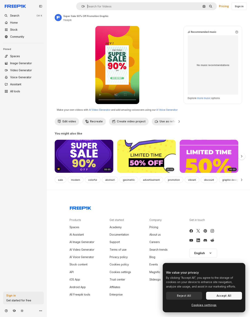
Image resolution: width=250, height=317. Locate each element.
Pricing (224, 6)
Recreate (94, 121)
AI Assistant (77, 234)
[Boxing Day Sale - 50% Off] (209, 156)
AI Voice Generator (167, 109)
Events (153, 264)
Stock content (79, 264)
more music (204, 98)
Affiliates (115, 287)
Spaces (74, 227)
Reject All (184, 295)
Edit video (67, 121)
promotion (174, 179)
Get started (117, 220)
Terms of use (118, 249)
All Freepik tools (80, 294)
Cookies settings (120, 272)
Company (155, 220)
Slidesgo (155, 279)
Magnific (154, 272)
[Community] (23, 37)
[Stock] (23, 30)
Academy (116, 227)
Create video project (129, 121)
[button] (81, 6)
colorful (92, 179)
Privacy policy (119, 257)
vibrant (192, 179)
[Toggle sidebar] (41, 6)
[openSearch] (23, 15)
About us (155, 234)
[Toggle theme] (22, 310)
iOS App (75, 279)
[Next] (179, 121)
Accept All (224, 295)
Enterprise (116, 294)
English (203, 253)
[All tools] (23, 91)
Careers (154, 242)
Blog (152, 257)
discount (209, 179)
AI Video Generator (100, 109)
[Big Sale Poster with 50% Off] (146, 156)
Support (115, 242)
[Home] (23, 23)
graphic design (230, 179)
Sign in (239, 6)
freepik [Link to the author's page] (67, 20)
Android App (78, 287)
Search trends (158, 249)
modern (75, 179)
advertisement (151, 179)
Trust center (117, 279)
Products (75, 220)
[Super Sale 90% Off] (84, 156)
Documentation (119, 234)
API (72, 272)
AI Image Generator (82, 242)
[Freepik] (15, 6)
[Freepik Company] (80, 207)
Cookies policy (119, 264)
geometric (129, 179)
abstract (110, 179)
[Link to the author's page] (58, 17)
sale (60, 179)
